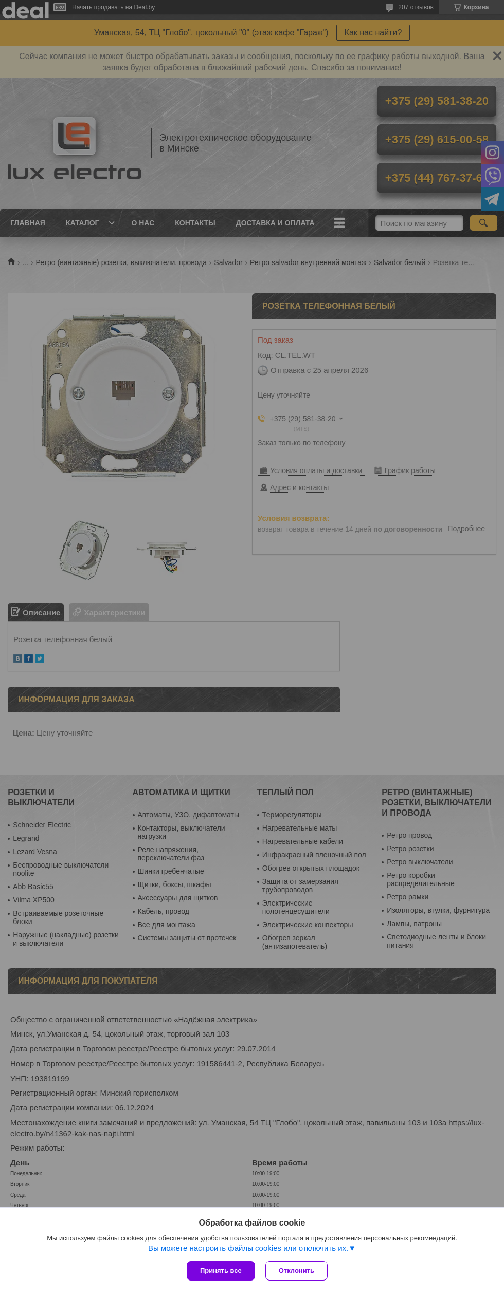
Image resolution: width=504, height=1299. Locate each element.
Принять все (221, 1270)
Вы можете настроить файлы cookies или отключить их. (248, 1248)
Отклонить (296, 1270)
